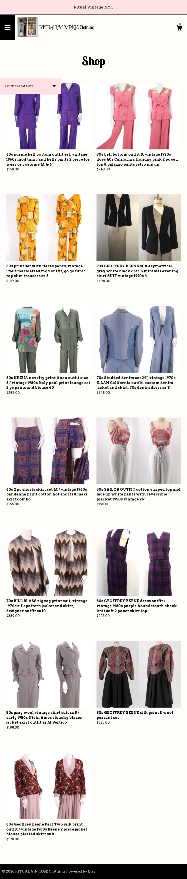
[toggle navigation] (7, 27)
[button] (30, 86)
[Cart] (179, 28)
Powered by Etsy (81, 871)
